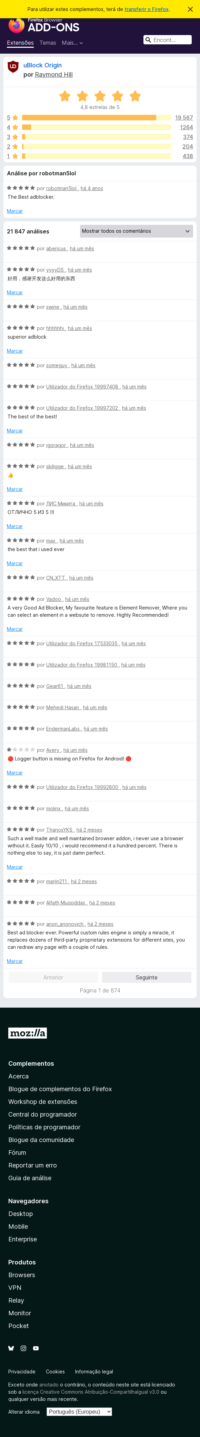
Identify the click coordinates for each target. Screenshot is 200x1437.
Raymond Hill (54, 74)
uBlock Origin (42, 65)
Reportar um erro (32, 1165)
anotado (49, 1384)
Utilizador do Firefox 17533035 (82, 643)
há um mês (82, 248)
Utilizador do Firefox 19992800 (83, 787)
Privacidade (22, 1371)
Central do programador (42, 1114)
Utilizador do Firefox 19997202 (82, 408)
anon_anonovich (65, 924)
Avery (53, 750)
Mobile (18, 1226)
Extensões (20, 42)
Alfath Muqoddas (66, 903)
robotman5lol (62, 188)
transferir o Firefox (146, 9)
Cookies (55, 1371)
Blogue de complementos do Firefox (60, 1089)
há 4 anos (92, 188)
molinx (54, 808)
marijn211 (57, 881)
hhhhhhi (55, 328)
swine (53, 307)
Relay (16, 1300)
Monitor (19, 1313)
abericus (56, 248)
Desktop (20, 1213)
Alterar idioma (24, 1412)
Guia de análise (29, 1178)
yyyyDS (55, 270)
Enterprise (22, 1239)
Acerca (18, 1076)
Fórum (17, 1152)
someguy (57, 365)
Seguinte (147, 977)
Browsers (21, 1275)
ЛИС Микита (61, 503)
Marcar (15, 211)
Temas (47, 42)
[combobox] (167, 39)
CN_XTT (56, 578)
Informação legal (94, 1371)
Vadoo (54, 599)
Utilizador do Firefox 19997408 (83, 387)
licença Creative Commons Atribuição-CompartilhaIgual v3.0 (90, 1392)
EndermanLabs (63, 729)
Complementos (31, 1063)
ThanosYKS (60, 830)
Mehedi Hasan (63, 707)
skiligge (55, 466)
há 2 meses (89, 830)
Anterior (53, 977)
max (51, 541)
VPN (14, 1287)
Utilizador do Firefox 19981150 (82, 665)
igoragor (56, 445)
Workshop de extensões (42, 1101)
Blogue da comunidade (41, 1139)
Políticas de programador (44, 1127)
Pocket (18, 1325)
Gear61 (55, 686)
